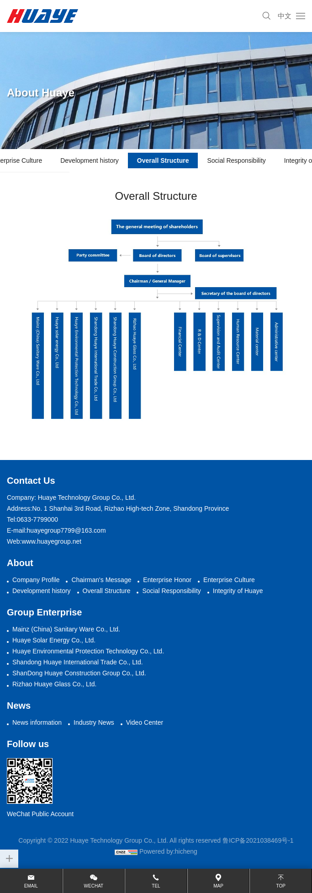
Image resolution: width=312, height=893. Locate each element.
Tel (156, 885)
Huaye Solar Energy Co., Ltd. (53, 640)
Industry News (94, 722)
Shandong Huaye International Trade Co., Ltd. (77, 662)
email (31, 885)
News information (37, 722)
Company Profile (36, 579)
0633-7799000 (37, 519)
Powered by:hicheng (168, 851)
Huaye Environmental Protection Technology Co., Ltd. (88, 651)
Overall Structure (163, 160)
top (280, 885)
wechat (94, 885)
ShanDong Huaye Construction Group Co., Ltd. (79, 673)
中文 (284, 16)
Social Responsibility (236, 160)
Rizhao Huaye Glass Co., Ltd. (54, 684)
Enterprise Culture (229, 579)
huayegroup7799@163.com (66, 530)
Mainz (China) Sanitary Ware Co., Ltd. (66, 629)
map (218, 885)
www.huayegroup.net (51, 541)
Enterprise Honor (167, 579)
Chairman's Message (101, 579)
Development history (89, 160)
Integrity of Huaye (238, 590)
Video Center (144, 722)
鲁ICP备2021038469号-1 (258, 840)
